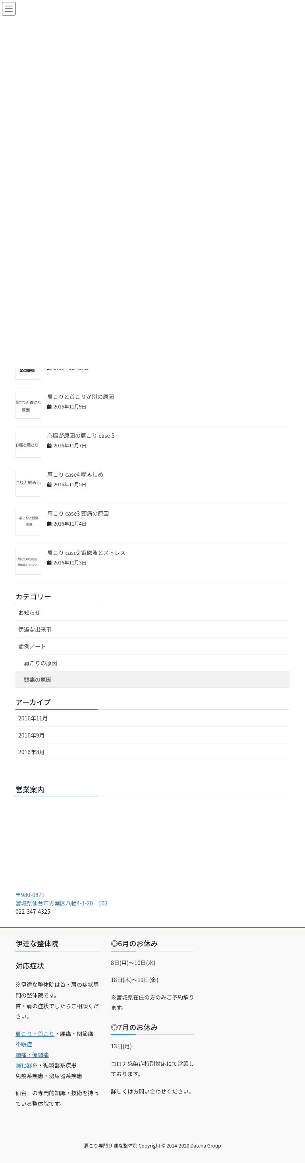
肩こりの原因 (40, 663)
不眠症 (23, 1044)
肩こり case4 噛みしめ (75, 474)
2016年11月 (33, 718)
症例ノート (32, 646)
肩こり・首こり (34, 1034)
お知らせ (29, 612)
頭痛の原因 (38, 680)
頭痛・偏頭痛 (32, 1055)
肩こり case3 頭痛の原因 (78, 513)
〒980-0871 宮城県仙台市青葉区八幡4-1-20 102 (61, 899)
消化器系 (26, 1065)
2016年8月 (31, 752)
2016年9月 (31, 735)
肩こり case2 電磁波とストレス (86, 552)
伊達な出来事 (35, 629)
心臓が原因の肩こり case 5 (80, 435)
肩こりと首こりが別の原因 (80, 397)
